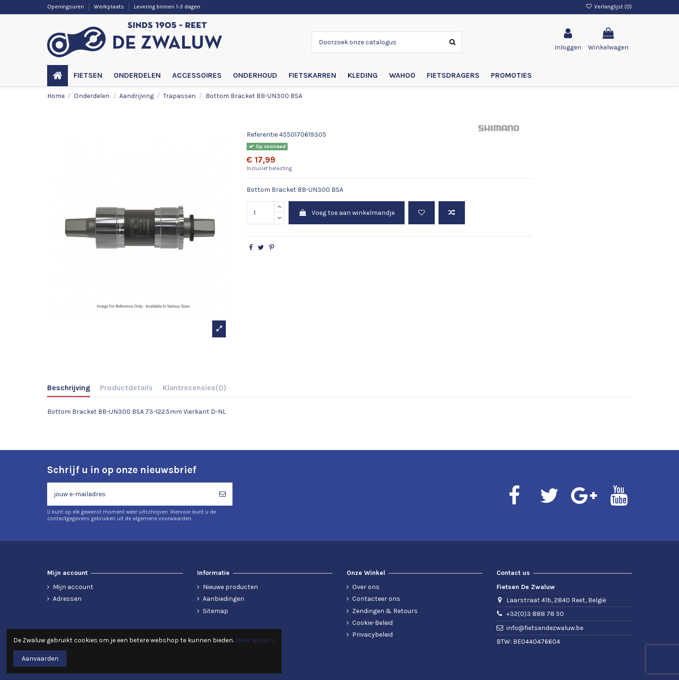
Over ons (366, 587)
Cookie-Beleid (372, 623)
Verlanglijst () (609, 6)
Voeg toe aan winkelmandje (346, 213)
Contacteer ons (376, 599)
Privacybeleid (372, 635)
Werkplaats (109, 6)
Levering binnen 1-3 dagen (167, 6)
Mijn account (73, 587)
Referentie (262, 135)
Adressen (67, 599)
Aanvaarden (40, 659)
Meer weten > (255, 640)
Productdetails (126, 387)
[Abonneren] (222, 494)
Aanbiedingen (223, 599)
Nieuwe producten (230, 587)
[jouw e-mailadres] (130, 494)
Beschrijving (68, 387)
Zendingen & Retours (385, 611)
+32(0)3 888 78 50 (535, 614)
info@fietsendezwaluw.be (544, 628)
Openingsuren (66, 6)
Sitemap (215, 611)
